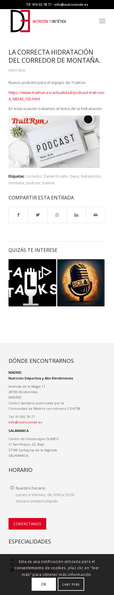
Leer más (71, 584)
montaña (16, 182)
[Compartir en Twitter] (37, 215)
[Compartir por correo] (95, 215)
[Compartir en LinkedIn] (76, 215)
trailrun (48, 182)
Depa (74, 176)
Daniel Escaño (55, 176)
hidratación (91, 176)
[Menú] (102, 21)
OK (44, 584)
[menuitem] (102, 21)
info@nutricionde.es (71, 4)
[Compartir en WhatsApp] (57, 215)
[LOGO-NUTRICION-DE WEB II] (47, 21)
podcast (33, 182)
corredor (34, 176)
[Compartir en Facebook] (18, 215)
